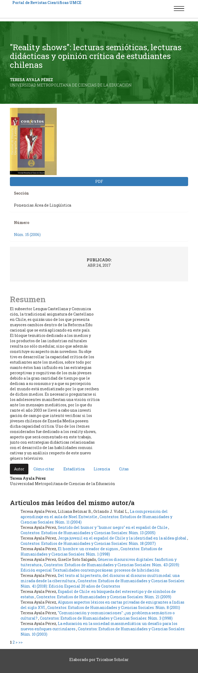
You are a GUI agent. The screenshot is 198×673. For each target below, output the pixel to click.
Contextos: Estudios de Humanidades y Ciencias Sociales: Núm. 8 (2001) (113, 607)
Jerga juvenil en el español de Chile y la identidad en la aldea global (122, 538)
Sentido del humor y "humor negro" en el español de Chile (113, 527)
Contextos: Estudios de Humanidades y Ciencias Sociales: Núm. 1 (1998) (91, 551)
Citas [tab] (124, 468)
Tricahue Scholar (112, 659)
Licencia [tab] (102, 468)
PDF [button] (99, 181)
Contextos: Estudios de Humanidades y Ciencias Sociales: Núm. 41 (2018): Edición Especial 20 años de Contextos (103, 583)
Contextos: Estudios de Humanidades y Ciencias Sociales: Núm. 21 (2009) (103, 596)
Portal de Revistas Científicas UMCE (46, 2)
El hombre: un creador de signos (88, 548)
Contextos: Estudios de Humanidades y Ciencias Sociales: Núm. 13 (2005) (88, 532)
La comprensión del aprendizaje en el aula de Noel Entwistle (94, 514)
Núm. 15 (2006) (27, 234)
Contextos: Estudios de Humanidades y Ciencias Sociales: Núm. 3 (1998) (106, 618)
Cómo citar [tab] (43, 468)
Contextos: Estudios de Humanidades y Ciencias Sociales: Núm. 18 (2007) (88, 543)
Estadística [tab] (74, 468)
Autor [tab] (19, 468)
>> (20, 642)
